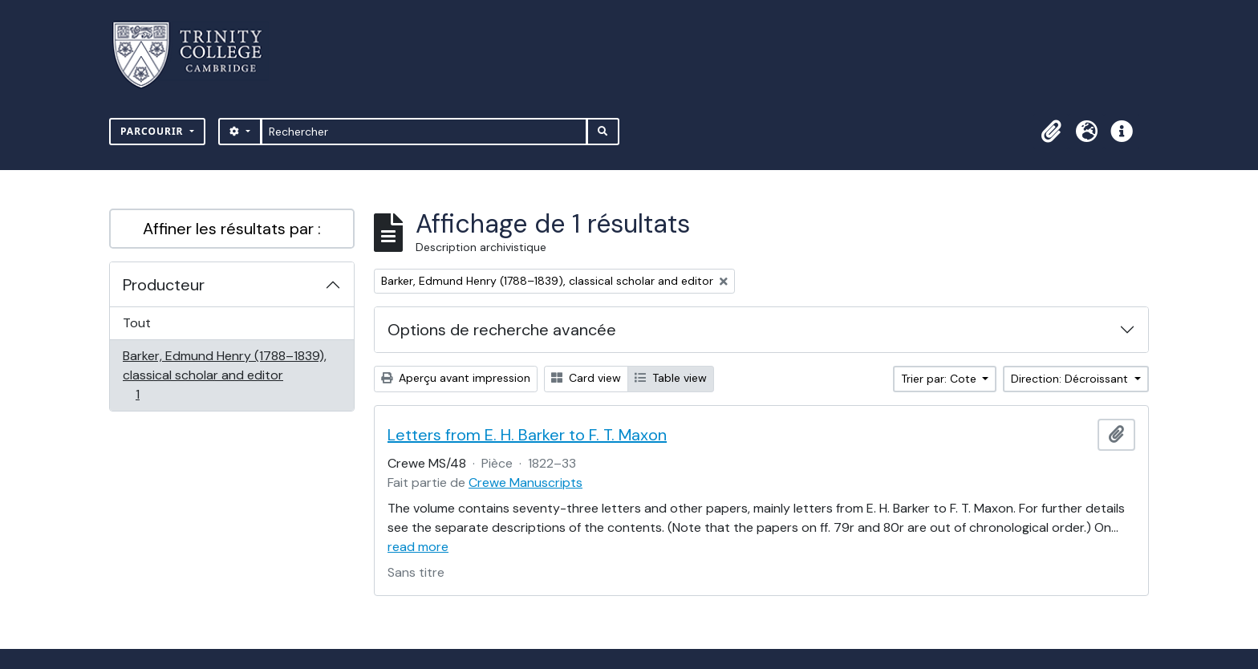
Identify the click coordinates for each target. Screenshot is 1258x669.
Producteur (164, 284)
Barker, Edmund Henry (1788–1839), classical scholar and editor (224, 375)
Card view (586, 378)
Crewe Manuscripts (525, 482)
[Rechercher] (424, 131)
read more (418, 546)
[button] (1051, 131)
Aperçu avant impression (455, 378)
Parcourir (153, 131)
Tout (137, 322)
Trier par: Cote (940, 378)
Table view (671, 378)
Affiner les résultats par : (232, 228)
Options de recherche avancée (502, 329)
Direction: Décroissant (1071, 378)
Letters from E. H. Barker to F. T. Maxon (527, 434)
